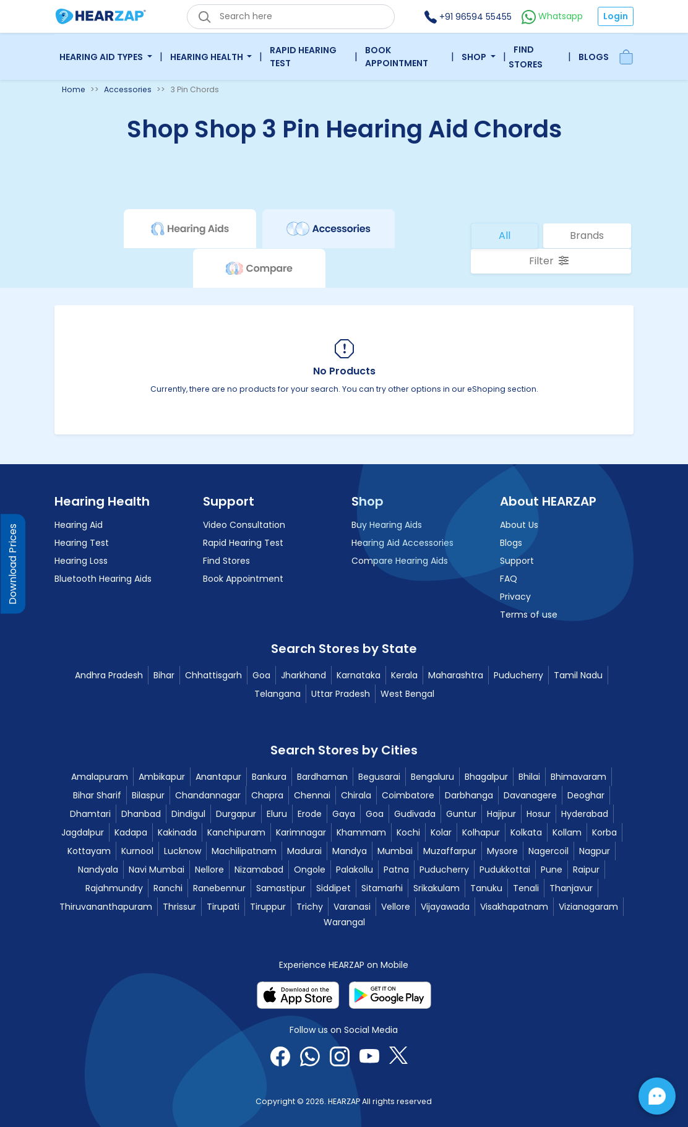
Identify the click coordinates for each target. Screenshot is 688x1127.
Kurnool (137, 851)
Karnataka (359, 675)
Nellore (209, 869)
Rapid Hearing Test (303, 56)
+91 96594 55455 (468, 17)
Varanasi (352, 906)
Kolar (441, 832)
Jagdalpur (82, 832)
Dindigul (188, 814)
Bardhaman (322, 777)
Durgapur (236, 814)
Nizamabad (258, 869)
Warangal (344, 922)
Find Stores (526, 57)
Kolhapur (481, 832)
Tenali (526, 888)
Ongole (309, 869)
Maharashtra (455, 675)
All (504, 235)
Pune (551, 869)
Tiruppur (268, 906)
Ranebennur (219, 888)
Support (517, 561)
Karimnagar (301, 832)
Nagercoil (548, 851)
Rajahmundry (114, 888)
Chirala (356, 795)
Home (73, 89)
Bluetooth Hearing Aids (103, 578)
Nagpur (594, 851)
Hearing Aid (78, 525)
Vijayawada (445, 906)
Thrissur (179, 906)
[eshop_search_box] (291, 16)
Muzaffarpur (449, 851)
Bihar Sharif (97, 795)
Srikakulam (436, 888)
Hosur (539, 814)
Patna (396, 869)
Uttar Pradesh (340, 694)
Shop (475, 57)
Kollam (567, 832)
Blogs (593, 57)
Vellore (395, 906)
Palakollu (354, 869)
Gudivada (415, 814)
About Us (519, 525)
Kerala (404, 675)
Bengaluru (432, 777)
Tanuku (486, 888)
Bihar (163, 675)
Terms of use (528, 614)
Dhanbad (141, 814)
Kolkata (526, 832)
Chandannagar (208, 795)
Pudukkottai (504, 869)
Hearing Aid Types (102, 57)
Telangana (277, 694)
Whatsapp (552, 16)
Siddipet (333, 888)
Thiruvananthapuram (105, 906)
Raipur (586, 869)
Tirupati (223, 906)
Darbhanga (469, 795)
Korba (604, 832)
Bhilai (529, 777)
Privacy (515, 596)
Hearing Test (81, 543)
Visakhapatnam (514, 906)
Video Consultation (244, 525)
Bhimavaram (578, 777)
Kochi (408, 832)
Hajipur (501, 814)
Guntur (461, 814)
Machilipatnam (244, 851)
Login (615, 16)
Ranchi (168, 888)
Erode (310, 814)
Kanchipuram (236, 832)
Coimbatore (408, 795)
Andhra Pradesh (109, 675)
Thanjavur (571, 888)
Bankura (269, 777)
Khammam (361, 832)
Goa (261, 675)
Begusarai (379, 777)
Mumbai (395, 851)
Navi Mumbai (156, 869)
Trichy (309, 906)
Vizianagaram (588, 906)
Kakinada (177, 832)
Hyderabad (584, 814)
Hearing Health (207, 57)
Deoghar (585, 795)
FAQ (508, 578)
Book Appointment (396, 56)
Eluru (277, 814)
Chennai (312, 795)
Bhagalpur (486, 777)
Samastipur (281, 888)
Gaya (343, 814)
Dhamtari (90, 814)
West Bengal (407, 694)
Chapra (267, 795)
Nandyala (98, 869)
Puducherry (518, 675)
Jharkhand (303, 675)
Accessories (128, 89)
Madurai (304, 851)
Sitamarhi (382, 888)
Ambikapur (162, 777)
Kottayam (89, 851)
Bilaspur (148, 795)
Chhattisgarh (213, 675)
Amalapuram (99, 777)
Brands (587, 235)
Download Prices (13, 563)
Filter (549, 261)
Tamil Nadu (578, 675)
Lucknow (182, 851)
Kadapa (130, 832)
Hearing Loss (81, 561)
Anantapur (218, 777)
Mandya (349, 851)
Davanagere (530, 795)
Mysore (502, 851)
